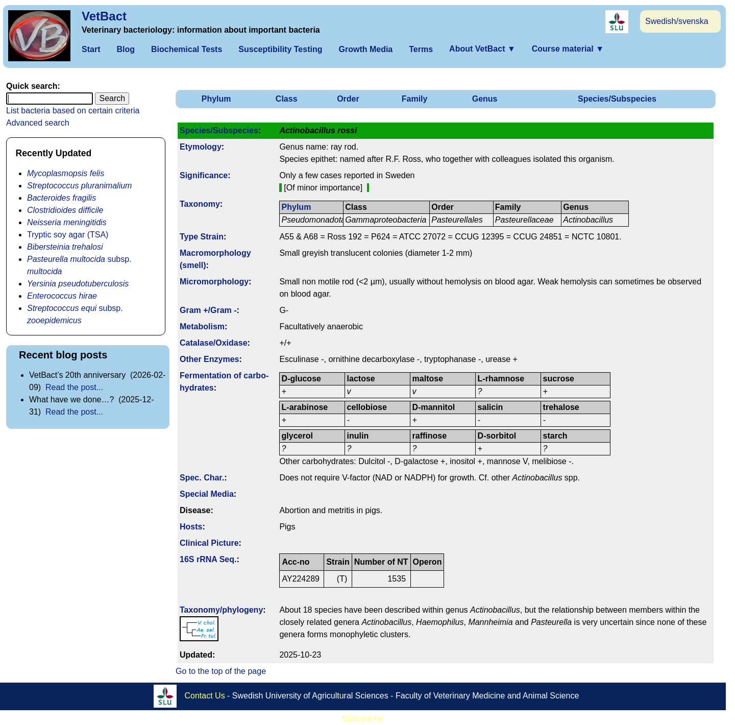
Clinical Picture (209, 543)
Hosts (191, 526)
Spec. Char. (202, 477)
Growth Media (365, 49)
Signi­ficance (204, 175)
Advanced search (37, 122)
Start (91, 49)
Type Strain (202, 236)
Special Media (207, 494)
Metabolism (202, 326)
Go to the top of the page (221, 671)
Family (415, 98)
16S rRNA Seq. (208, 559)
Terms (421, 49)
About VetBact (482, 48)
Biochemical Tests (186, 49)
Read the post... (74, 387)
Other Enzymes (209, 359)
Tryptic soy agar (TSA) (67, 234)
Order (348, 98)
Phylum (216, 98)
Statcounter (363, 718)
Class (287, 98)
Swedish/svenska (676, 21)
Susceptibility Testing (280, 49)
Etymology (201, 146)
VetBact (104, 16)
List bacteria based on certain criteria (72, 110)
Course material (568, 48)
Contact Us (205, 695)
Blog (125, 49)
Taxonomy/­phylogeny (221, 610)
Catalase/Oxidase (214, 343)
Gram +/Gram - (208, 310)
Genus (485, 98)
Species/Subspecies (617, 98)
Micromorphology (214, 281)
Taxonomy (200, 204)
